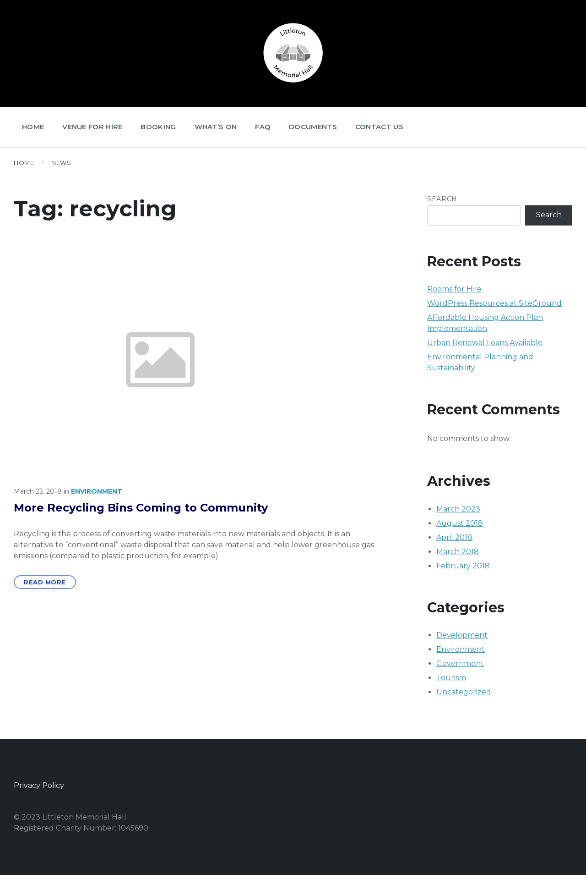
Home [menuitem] (33, 126)
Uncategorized (463, 692)
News (61, 162)
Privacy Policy (39, 785)
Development (462, 635)
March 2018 (457, 551)
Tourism (451, 677)
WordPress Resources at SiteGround (494, 303)
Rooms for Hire (454, 289)
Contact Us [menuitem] (379, 126)
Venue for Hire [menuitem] (92, 126)
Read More (45, 582)
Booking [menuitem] (158, 126)
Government (460, 663)
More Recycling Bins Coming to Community (141, 507)
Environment (96, 491)
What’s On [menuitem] (216, 126)
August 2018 (459, 523)
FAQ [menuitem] (263, 126)
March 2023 (458, 509)
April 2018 (454, 537)
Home (24, 162)
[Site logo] (293, 84)
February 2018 (463, 565)
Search (442, 199)
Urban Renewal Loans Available (485, 342)
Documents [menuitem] (313, 126)
